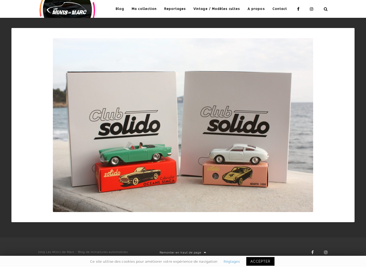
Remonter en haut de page (183, 252)
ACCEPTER (260, 261)
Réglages (232, 261)
